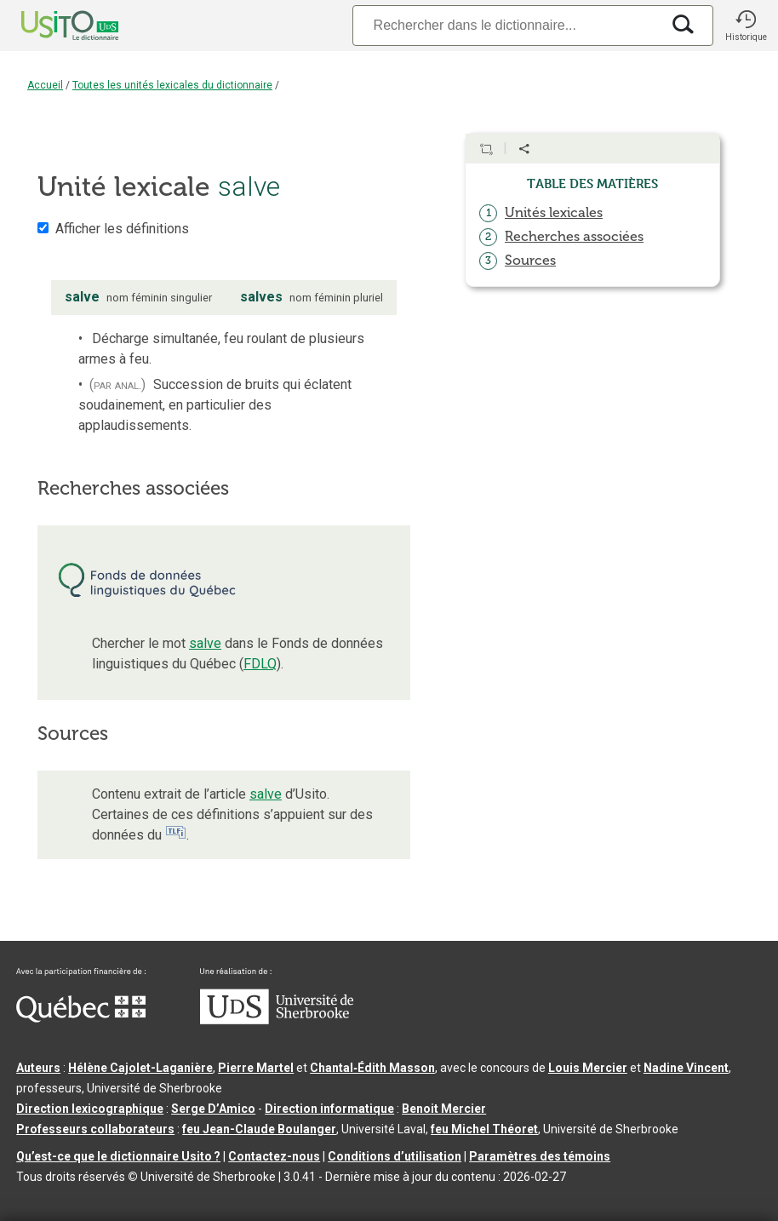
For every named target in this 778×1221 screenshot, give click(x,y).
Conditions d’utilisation (394, 1156)
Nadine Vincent (686, 1068)
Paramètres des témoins (539, 1156)
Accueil (45, 85)
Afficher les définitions (122, 229)
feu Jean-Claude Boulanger (259, 1129)
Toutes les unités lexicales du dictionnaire (172, 85)
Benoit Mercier (444, 1108)
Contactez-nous (274, 1156)
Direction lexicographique (89, 1108)
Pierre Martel (256, 1068)
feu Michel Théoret (484, 1129)
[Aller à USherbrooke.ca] (276, 1020)
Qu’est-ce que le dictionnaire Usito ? (118, 1156)
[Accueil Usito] (51, 25)
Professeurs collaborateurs (95, 1129)
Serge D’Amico (213, 1108)
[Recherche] (506, 25)
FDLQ (260, 664)
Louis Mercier (587, 1068)
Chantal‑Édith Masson (372, 1068)
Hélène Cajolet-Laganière (140, 1068)
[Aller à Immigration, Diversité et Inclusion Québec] (81, 1018)
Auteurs (38, 1068)
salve (205, 643)
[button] (745, 25)
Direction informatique (329, 1108)
